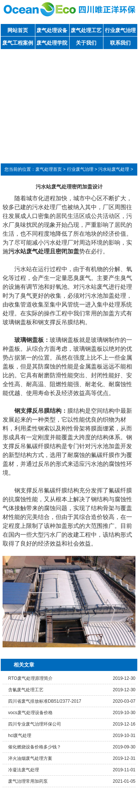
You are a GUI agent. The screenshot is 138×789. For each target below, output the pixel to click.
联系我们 (120, 43)
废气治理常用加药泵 (28, 781)
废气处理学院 (51, 43)
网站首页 (17, 30)
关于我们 (86, 43)
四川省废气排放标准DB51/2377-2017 (44, 701)
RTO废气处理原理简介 (30, 678)
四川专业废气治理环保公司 (34, 724)
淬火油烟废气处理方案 (30, 758)
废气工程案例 (17, 43)
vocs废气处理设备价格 (30, 712)
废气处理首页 (48, 169)
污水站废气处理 (113, 169)
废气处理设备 (51, 30)
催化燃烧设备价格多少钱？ (34, 747)
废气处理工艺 (86, 30)
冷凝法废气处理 (23, 769)
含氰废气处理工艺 (25, 689)
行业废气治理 (120, 30)
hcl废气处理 (19, 735)
